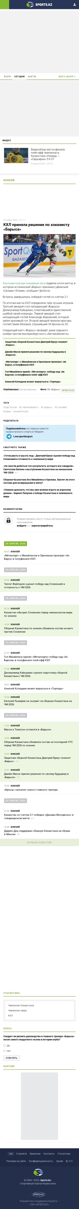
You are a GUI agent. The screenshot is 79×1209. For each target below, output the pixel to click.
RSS (71, 1161)
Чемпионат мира (17, 1010)
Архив (59, 1161)
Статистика (64, 1153)
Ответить (11, 1058)
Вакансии (35, 1153)
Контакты (49, 1153)
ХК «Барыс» (46, 407)
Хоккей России (20, 411)
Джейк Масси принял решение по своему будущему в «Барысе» (35, 353)
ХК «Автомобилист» (29, 407)
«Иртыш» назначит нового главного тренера (31, 789)
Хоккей (9, 180)
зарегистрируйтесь (42, 525)
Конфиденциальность (41, 1161)
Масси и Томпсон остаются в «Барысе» (27, 729)
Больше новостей (39, 842)
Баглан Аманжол (28, 389)
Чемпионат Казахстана (21, 1005)
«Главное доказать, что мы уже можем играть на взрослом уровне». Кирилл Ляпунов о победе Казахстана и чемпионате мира (37, 493)
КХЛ (10, 1015)
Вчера (7, 76)
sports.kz (68, 390)
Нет (9, 1051)
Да (8, 1045)
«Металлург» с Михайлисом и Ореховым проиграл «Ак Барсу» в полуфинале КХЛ (35, 363)
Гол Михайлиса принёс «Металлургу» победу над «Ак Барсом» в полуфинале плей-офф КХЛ (34, 373)
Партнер (9, 1066)
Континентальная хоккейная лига (24, 283)
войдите (21, 525)
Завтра (32, 76)
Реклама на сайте (16, 1161)
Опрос (7, 1028)
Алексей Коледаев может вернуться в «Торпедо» (33, 381)
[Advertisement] (39, 41)
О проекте (21, 1153)
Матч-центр (66, 76)
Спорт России (10, 407)
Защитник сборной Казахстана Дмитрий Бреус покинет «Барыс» (36, 343)
